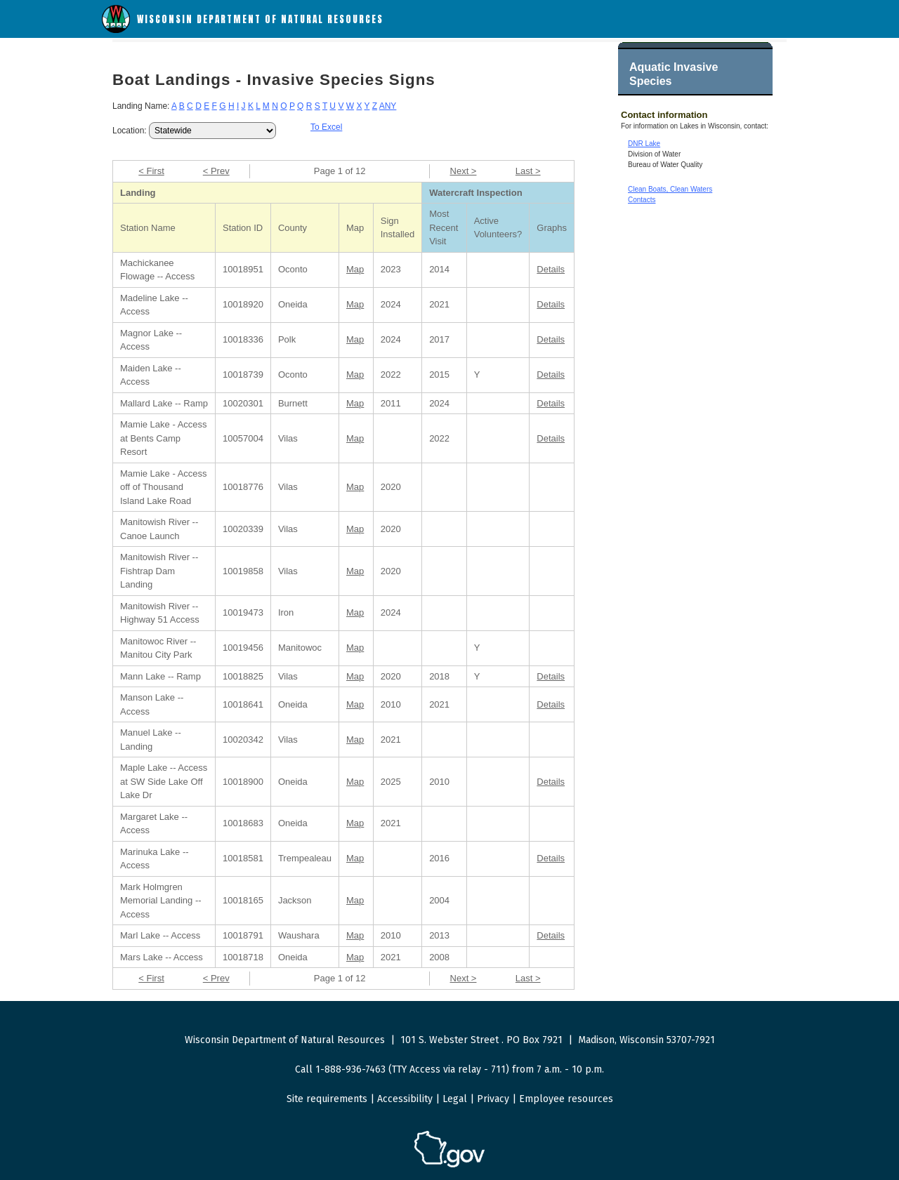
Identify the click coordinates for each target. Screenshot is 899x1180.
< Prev (216, 171)
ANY (388, 106)
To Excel (326, 127)
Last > (528, 171)
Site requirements (327, 1099)
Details (551, 269)
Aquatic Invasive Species (673, 74)
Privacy (493, 1099)
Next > (463, 171)
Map (355, 269)
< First (151, 171)
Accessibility (405, 1099)
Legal (454, 1099)
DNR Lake (644, 143)
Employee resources (566, 1099)
